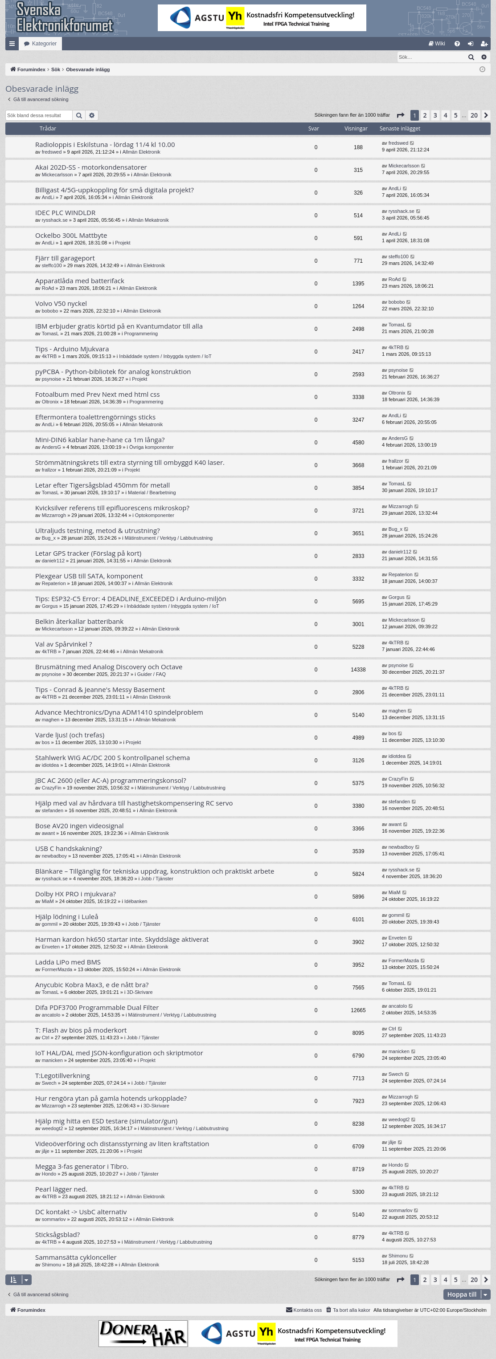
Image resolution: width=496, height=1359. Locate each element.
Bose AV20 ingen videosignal (79, 826)
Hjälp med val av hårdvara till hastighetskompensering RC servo (134, 803)
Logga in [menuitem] (472, 45)
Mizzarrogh (54, 515)
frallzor (49, 470)
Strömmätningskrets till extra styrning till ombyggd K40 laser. (130, 462)
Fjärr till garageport (65, 258)
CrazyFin (51, 788)
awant (48, 833)
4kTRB (49, 356)
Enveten (51, 947)
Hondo (49, 1174)
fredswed (52, 152)
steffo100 (52, 266)
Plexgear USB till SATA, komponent (89, 576)
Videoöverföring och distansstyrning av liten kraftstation (122, 1143)
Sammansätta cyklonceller (76, 1257)
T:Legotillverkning (62, 1075)
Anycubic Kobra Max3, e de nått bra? (91, 985)
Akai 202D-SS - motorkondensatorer (91, 167)
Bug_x (49, 538)
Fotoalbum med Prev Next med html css (97, 394)
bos (46, 742)
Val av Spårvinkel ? (63, 644)
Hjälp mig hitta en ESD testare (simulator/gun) (106, 1121)
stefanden (52, 811)
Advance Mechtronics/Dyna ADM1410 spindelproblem (119, 712)
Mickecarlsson (57, 175)
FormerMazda (57, 969)
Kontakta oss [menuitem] (304, 1310)
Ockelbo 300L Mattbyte (71, 235)
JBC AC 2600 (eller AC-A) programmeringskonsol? (110, 780)
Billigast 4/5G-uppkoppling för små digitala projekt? (114, 190)
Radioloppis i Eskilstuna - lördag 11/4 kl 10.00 (105, 144)
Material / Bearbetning (152, 493)
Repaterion (54, 583)
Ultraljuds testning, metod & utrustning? (97, 530)
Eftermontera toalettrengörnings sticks (95, 417)
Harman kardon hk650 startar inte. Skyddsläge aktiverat (122, 939)
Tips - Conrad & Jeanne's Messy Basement (100, 689)
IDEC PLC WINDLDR (65, 212)
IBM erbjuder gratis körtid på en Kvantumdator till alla (119, 326)
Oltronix (50, 402)
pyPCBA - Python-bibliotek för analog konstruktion (113, 371)
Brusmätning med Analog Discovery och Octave (108, 667)
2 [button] (425, 115)
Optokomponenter (154, 515)
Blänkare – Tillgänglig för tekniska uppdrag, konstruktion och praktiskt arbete (154, 871)
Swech (49, 1083)
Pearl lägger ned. (61, 1189)
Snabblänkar (14, 45)
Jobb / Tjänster (157, 879)
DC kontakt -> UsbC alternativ (81, 1212)
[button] (400, 115)
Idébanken (135, 901)
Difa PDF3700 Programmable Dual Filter (97, 1007)
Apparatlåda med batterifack (79, 281)
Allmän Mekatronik (148, 220)
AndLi (48, 197)
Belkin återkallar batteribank (79, 621)
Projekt (122, 243)
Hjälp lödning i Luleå (66, 916)
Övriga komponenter (151, 447)
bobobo (50, 311)
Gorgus (50, 606)
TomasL (50, 334)
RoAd (48, 288)
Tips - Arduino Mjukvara (72, 349)
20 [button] (474, 115)
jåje (45, 1151)
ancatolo (51, 1015)
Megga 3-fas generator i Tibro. (81, 1166)
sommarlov (54, 1219)
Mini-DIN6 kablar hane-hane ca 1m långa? (100, 439)
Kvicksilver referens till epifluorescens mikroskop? (112, 508)
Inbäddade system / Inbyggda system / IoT (165, 356)
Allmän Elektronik (141, 152)
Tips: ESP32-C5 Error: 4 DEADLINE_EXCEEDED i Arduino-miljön (130, 598)
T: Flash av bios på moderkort (81, 1030)
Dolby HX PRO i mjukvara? (75, 894)
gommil (49, 924)
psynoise (51, 379)
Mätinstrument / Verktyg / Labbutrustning (169, 538)
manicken (52, 1060)
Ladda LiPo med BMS (68, 962)
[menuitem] (437, 43)
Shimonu (51, 1265)
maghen (51, 720)
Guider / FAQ (151, 674)
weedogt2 (52, 1128)
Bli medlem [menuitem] (486, 45)
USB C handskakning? (68, 848)
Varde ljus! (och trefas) (69, 735)
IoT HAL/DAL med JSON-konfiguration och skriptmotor (119, 1053)
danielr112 (53, 561)
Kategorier (44, 44)
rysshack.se (55, 220)
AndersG (51, 447)
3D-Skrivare (140, 992)
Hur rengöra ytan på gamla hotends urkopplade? (111, 1098)
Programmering (141, 334)
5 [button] (456, 115)
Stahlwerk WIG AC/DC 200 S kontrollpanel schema (112, 757)
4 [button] (445, 115)
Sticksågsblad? (57, 1234)
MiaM (48, 901)
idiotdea (50, 765)
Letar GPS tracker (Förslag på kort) (88, 553)
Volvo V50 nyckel (61, 303)
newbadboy (54, 856)
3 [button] (435, 115)
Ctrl (45, 1038)
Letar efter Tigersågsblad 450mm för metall (102, 485)
